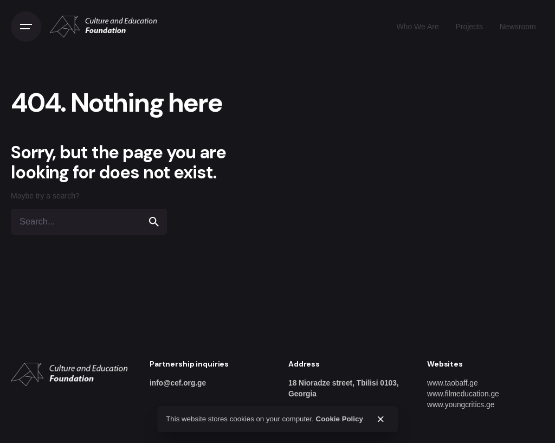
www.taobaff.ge (452, 383)
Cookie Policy (339, 419)
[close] (380, 419)
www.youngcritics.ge (460, 405)
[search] (154, 222)
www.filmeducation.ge (463, 394)
